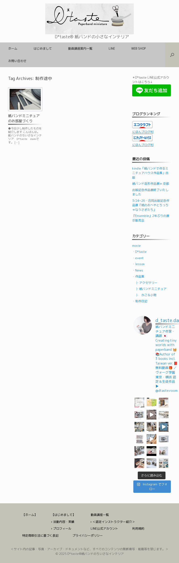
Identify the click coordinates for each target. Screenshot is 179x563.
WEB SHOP (138, 48)
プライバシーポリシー (87, 535)
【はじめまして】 (63, 515)
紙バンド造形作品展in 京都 (150, 183)
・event (138, 258)
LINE (112, 48)
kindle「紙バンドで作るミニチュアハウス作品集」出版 (150, 173)
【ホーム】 (29, 515)
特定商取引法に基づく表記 (40, 535)
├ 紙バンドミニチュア (150, 289)
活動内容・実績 (63, 522)
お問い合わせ (17, 61)
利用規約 (138, 528)
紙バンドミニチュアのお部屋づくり (24, 118)
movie (136, 245)
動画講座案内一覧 (80, 48)
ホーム (12, 48)
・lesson (138, 264)
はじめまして (43, 48)
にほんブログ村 (142, 132)
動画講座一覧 (100, 515)
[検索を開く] (172, 54)
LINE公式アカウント (104, 528)
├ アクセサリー (146, 283)
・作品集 (138, 276)
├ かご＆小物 (145, 295)
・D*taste (139, 252)
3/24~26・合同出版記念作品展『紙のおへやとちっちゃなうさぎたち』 (150, 205)
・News (137, 270)
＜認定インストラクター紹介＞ (114, 522)
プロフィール (62, 528)
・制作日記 (139, 301)
